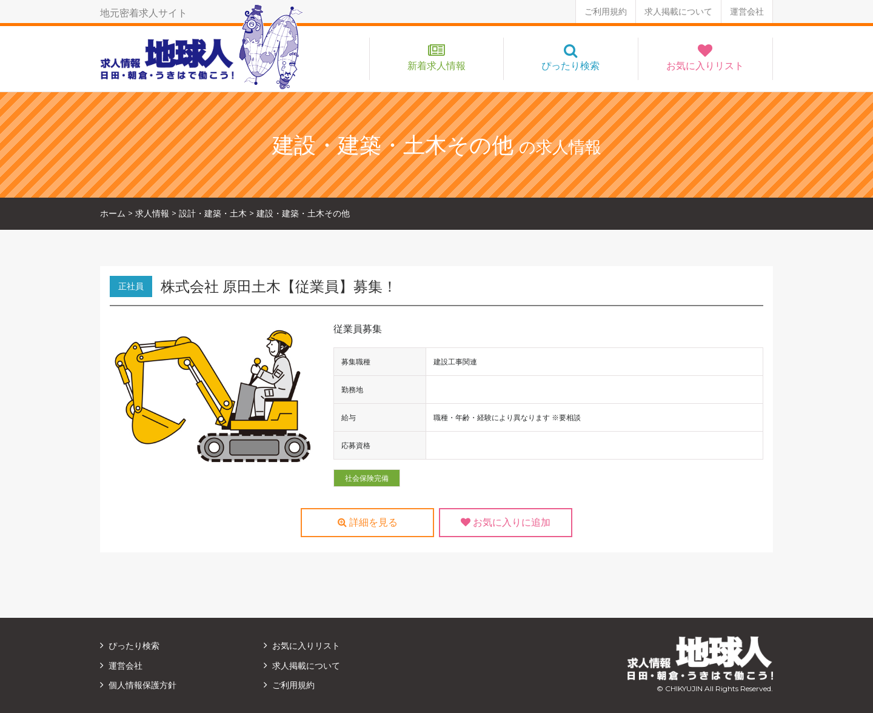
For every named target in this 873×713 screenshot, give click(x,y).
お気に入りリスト (705, 66)
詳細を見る (368, 522)
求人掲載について (678, 11)
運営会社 (747, 11)
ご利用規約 (605, 11)
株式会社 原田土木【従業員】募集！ (279, 286)
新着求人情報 (436, 66)
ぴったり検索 (570, 66)
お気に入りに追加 (505, 522)
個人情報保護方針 (142, 685)
